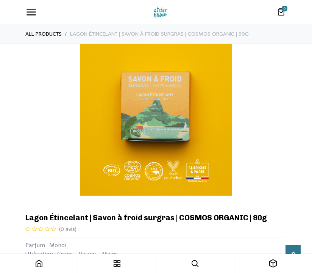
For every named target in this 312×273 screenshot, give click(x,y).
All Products (43, 34)
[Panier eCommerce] (281, 12)
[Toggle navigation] (31, 12)
